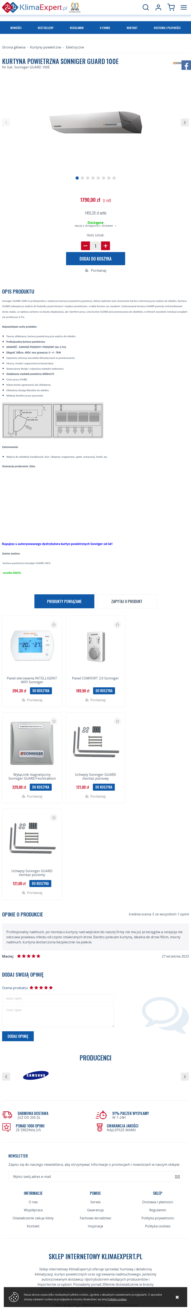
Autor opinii (14, 998)
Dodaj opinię (18, 1036)
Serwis (95, 1202)
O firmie (105, 27)
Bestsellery (45, 27)
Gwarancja (95, 1210)
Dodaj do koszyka (95, 258)
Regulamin (77, 27)
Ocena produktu (14, 988)
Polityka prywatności (157, 1218)
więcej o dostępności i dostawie (94, 225)
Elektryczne (75, 47)
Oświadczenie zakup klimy (33, 1218)
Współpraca (33, 1210)
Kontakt (132, 27)
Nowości (16, 27)
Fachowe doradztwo (95, 1218)
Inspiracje (95, 1226)
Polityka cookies (158, 1226)
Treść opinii (14, 1010)
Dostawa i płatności (167, 27)
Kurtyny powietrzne (45, 47)
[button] (6, 122)
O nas (33, 1202)
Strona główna (13, 47)
